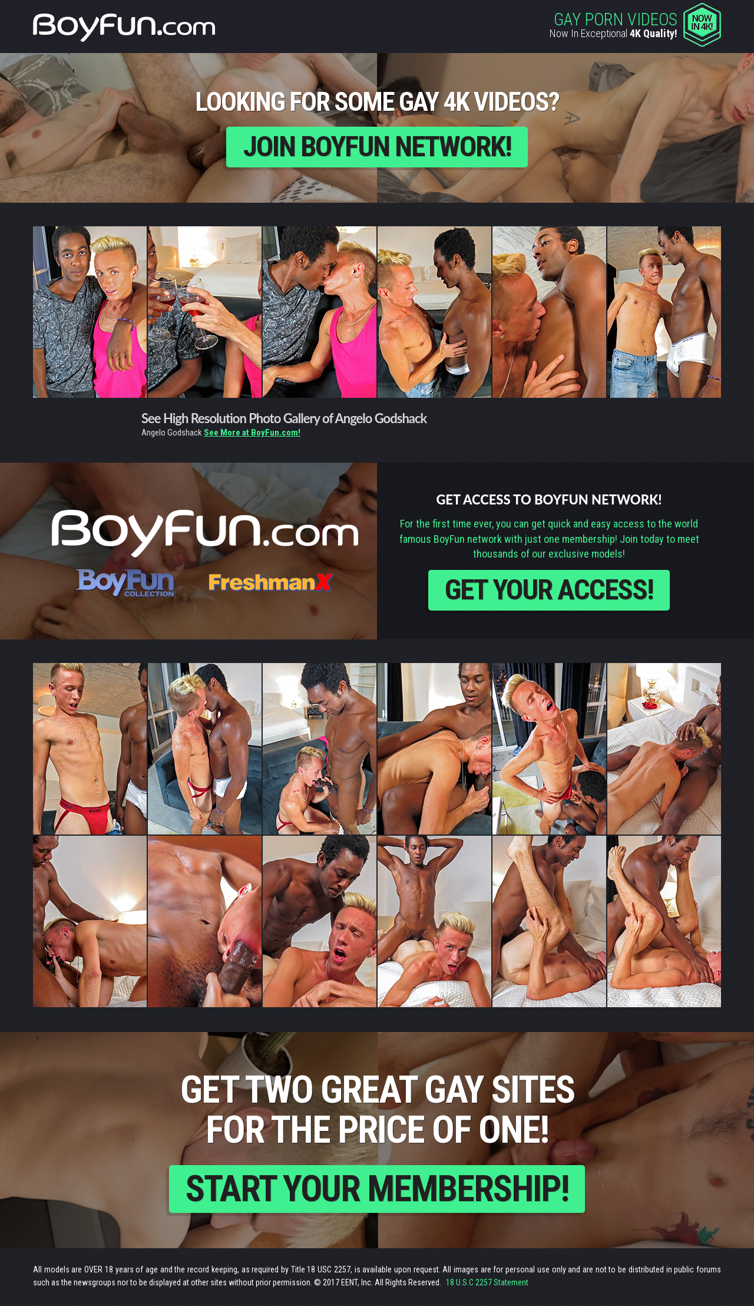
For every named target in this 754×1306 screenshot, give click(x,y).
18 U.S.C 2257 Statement (487, 1284)
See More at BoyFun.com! (252, 433)
